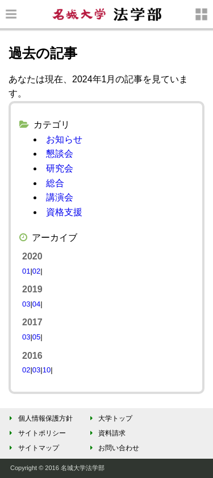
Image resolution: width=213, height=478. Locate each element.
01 (26, 271)
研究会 (59, 168)
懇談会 (59, 153)
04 (36, 304)
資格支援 (64, 212)
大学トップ (109, 418)
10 (47, 370)
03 (26, 304)
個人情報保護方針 (39, 418)
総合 (55, 183)
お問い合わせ (113, 448)
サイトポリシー (36, 433)
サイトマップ (32, 448)
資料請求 (106, 433)
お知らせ (64, 139)
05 (36, 337)
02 (36, 271)
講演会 (59, 197)
